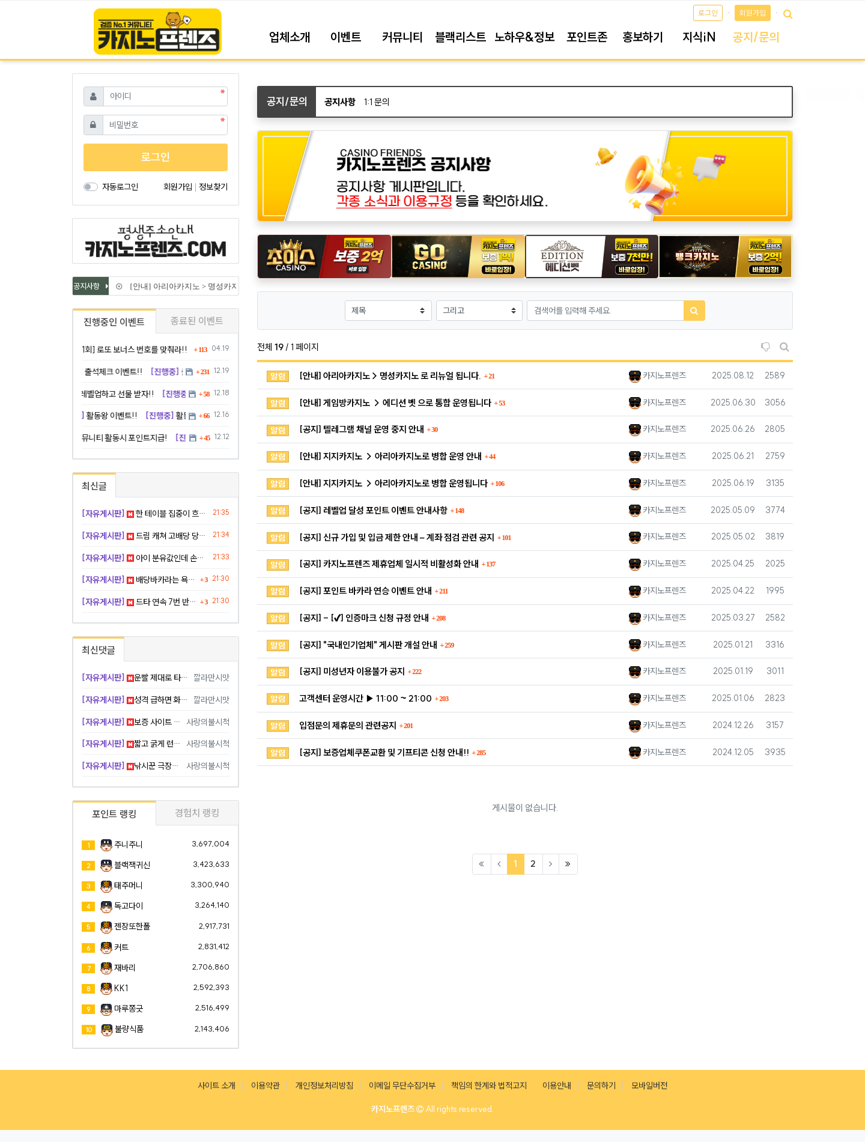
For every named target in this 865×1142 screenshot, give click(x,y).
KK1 (121, 988)
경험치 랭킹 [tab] (197, 813)
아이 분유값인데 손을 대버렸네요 (145, 558)
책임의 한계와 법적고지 (489, 1085)
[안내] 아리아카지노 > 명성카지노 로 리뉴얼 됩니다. (216, 286)
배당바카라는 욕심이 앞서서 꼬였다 (139, 579)
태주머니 (128, 885)
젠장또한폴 (132, 926)
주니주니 (128, 844)
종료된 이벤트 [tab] (197, 321)
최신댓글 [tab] (98, 650)
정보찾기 (213, 186)
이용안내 (556, 1085)
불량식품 (129, 1029)
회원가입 (752, 12)
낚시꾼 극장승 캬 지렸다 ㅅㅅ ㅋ (132, 766)
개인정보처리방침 (324, 1085)
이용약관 (265, 1085)
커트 (121, 947)
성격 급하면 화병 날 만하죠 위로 (135, 699)
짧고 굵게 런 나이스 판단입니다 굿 (132, 743)
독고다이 (128, 906)
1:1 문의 (377, 102)
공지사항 (340, 102)
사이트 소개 (216, 1085)
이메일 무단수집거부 (402, 1085)
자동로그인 (120, 186)
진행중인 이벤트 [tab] (114, 322)
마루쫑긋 (128, 1008)
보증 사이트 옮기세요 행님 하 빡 (132, 722)
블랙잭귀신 (132, 865)
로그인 (708, 12)
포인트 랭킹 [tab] (114, 814)
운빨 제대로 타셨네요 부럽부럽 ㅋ (135, 677)
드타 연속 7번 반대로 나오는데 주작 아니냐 (139, 602)
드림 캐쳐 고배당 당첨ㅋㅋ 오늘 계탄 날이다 (145, 535)
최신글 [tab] (94, 486)
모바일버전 (649, 1085)
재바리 (125, 967)
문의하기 (601, 1085)
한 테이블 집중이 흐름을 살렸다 (145, 513)
